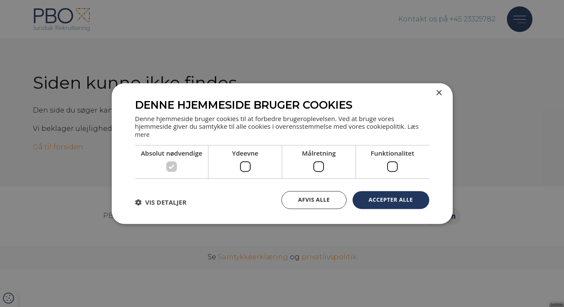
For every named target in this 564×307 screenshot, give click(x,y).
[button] (161, 202)
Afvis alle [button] (309, 199)
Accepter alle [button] (389, 199)
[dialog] (282, 153)
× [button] (439, 93)
